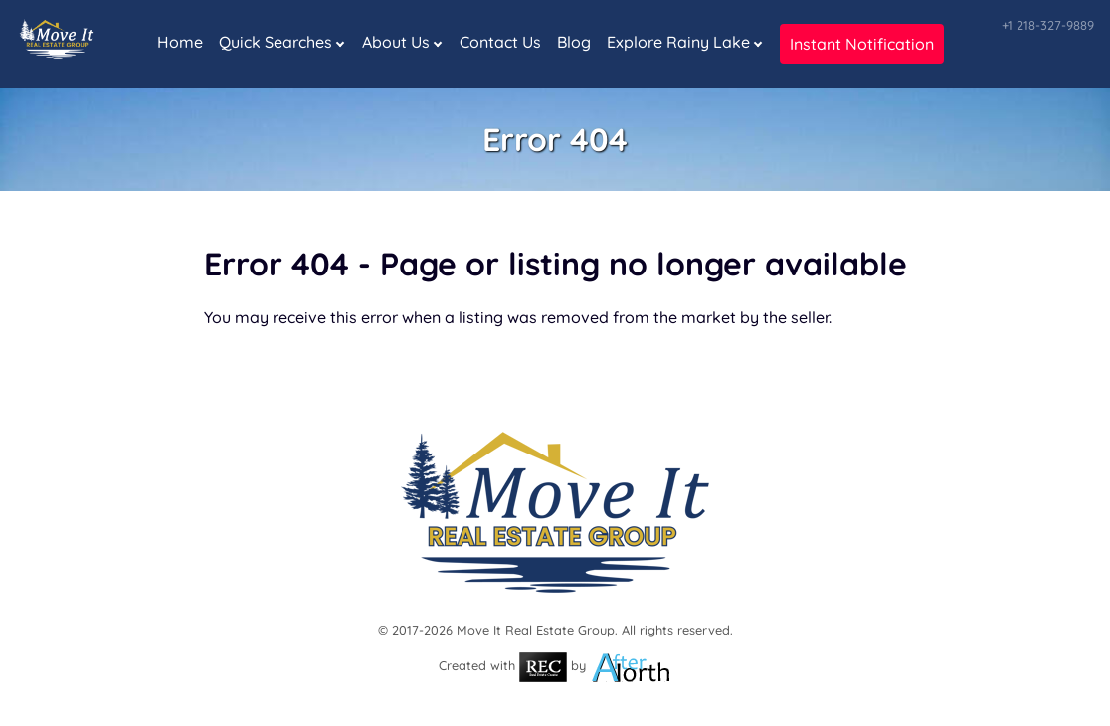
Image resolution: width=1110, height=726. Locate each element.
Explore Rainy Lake (678, 42)
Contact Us (500, 42)
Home (180, 42)
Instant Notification (862, 44)
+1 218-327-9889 (1048, 25)
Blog (574, 42)
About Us (396, 42)
